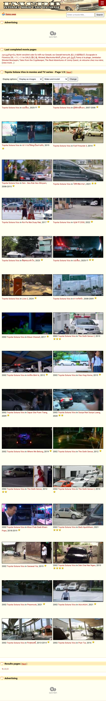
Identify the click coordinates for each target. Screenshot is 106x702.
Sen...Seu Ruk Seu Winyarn (34, 183)
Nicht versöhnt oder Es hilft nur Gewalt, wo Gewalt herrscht (43, 54)
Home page (10, 14)
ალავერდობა (8, 54)
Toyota (5, 107)
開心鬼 (34, 57)
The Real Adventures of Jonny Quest (61, 60)
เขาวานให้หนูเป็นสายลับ (33, 145)
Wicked (41, 57)
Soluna (12, 107)
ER (12, 57)
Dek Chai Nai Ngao (86, 565)
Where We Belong (35, 451)
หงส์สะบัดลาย (33, 375)
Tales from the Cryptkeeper (31, 60)
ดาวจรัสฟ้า (78, 298)
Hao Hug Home (85, 375)
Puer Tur (82, 642)
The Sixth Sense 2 (86, 336)
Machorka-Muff (53, 57)
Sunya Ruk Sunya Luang (89, 412)
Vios (17, 107)
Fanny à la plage (83, 57)
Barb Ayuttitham (85, 527)
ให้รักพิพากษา (79, 184)
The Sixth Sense (85, 451)
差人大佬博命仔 (78, 54)
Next (69, 72)
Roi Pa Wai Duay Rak (31, 222)
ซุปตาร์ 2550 (79, 222)
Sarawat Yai (32, 566)
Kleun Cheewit (33, 337)
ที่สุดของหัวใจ (28, 260)
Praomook (32, 604)
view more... (8, 62)
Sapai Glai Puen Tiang (37, 412)
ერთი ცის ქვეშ (68, 57)
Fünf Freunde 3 (80, 146)
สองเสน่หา (83, 604)
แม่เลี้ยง (25, 107)
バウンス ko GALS (22, 57)
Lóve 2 (25, 298)
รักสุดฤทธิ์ (31, 642)
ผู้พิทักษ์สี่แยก (79, 107)
